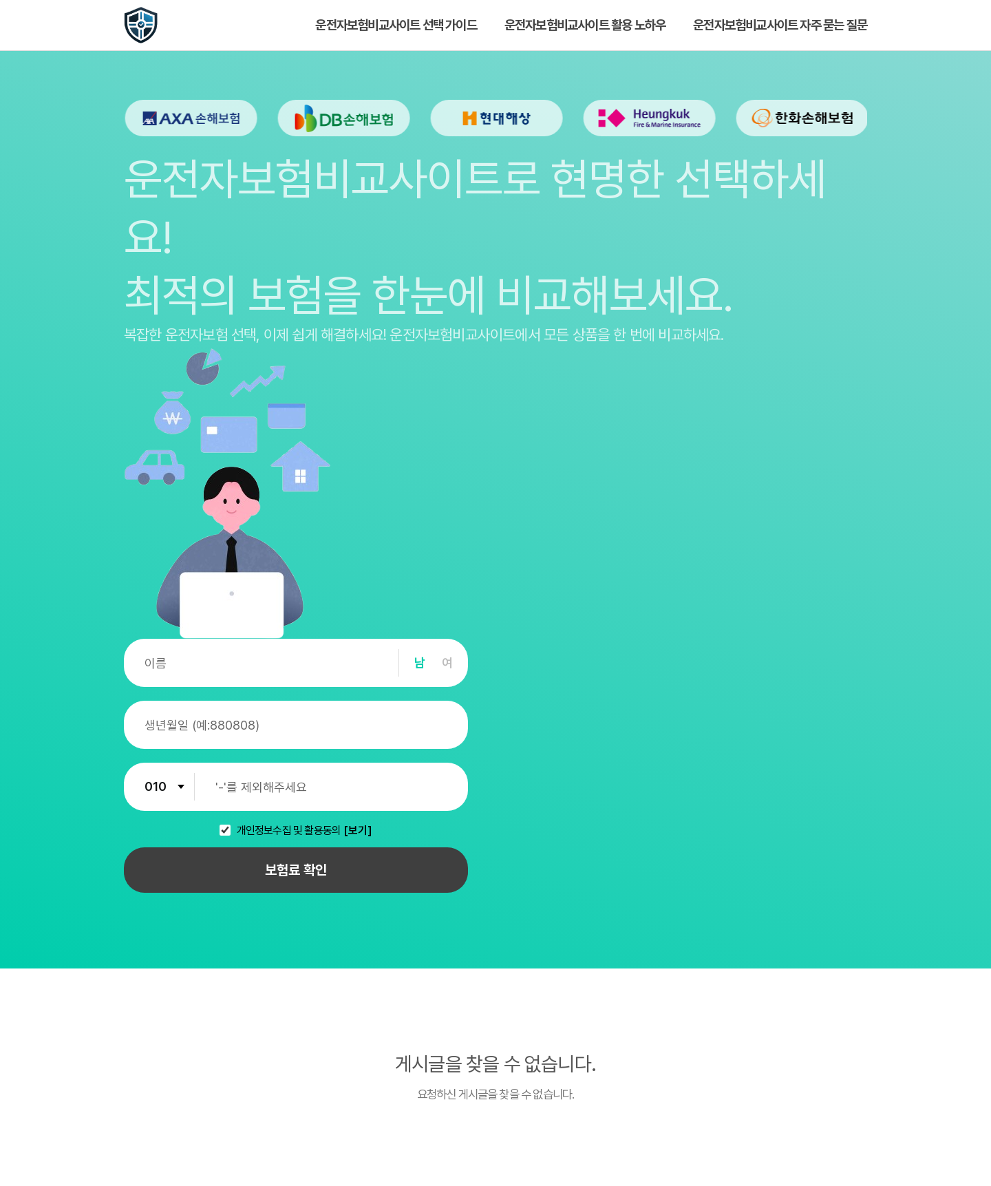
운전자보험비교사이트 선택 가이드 (395, 25)
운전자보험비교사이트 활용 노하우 (584, 25)
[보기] (357, 830)
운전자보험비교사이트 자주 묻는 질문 (780, 25)
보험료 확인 (296, 870)
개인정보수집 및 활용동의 (289, 830)
